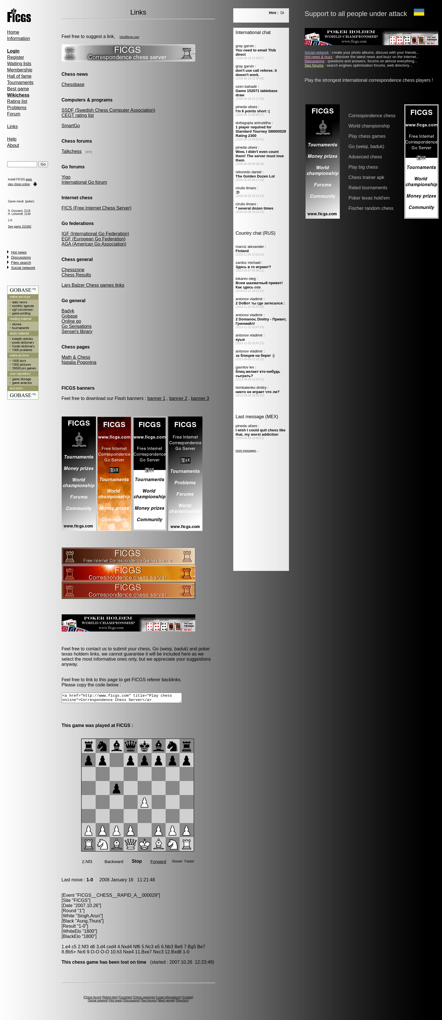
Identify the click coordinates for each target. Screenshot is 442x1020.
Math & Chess (76, 357)
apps (29, 179)
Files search (21, 262)
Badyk (68, 310)
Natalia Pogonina (79, 362)
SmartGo (71, 125)
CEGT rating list (78, 115)
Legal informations (168, 999)
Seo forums (149, 1002)
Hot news (19, 252)
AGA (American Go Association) (94, 244)
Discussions (21, 257)
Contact (187, 999)
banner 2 (178, 398)
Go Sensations (77, 326)
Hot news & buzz (319, 57)
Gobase (70, 316)
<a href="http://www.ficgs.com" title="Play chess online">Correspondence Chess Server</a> (129, 699)
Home (13, 32)
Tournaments (20, 82)
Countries (125, 999)
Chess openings (144, 999)
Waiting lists (19, 63)
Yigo (66, 177)
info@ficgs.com (129, 37)
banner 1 (156, 398)
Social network (23, 268)
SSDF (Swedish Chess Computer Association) (108, 110)
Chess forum (92, 999)
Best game (18, 88)
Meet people (166, 1002)
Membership (19, 69)
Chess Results (76, 274)
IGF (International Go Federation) (95, 233)
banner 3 (200, 398)
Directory (182, 1002)
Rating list (17, 101)
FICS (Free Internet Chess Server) (97, 208)
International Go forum (84, 182)
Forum (13, 113)
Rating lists (110, 999)
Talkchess (72, 151)
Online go (71, 321)
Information (18, 38)
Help (12, 139)
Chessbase (73, 84)
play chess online (19, 184)
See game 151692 (19, 226)
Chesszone (73, 269)
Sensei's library (77, 331)
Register (15, 57)
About (13, 145)
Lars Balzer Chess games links (93, 285)
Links (12, 126)
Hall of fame (19, 76)
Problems (17, 107)
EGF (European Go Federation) (94, 238)
